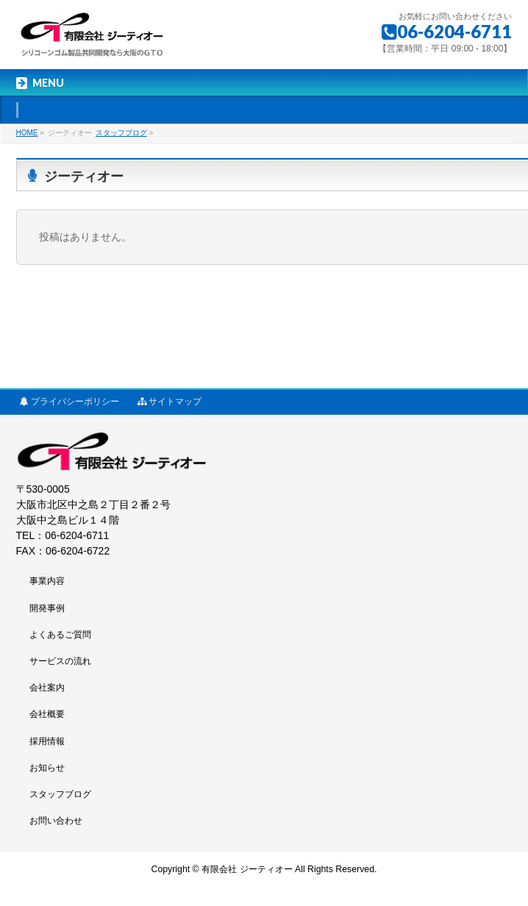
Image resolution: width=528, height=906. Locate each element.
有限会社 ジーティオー (246, 869)
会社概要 (47, 714)
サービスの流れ (60, 661)
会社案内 (47, 687)
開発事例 (47, 608)
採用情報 (47, 741)
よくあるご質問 (60, 634)
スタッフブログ (60, 794)
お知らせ (47, 768)
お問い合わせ (55, 821)
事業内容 (47, 581)
